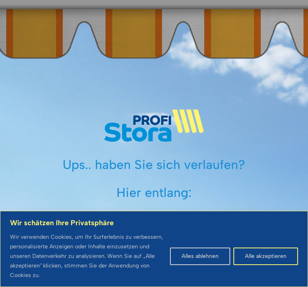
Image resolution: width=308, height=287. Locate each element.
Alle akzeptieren (265, 256)
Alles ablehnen (200, 256)
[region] (154, 249)
